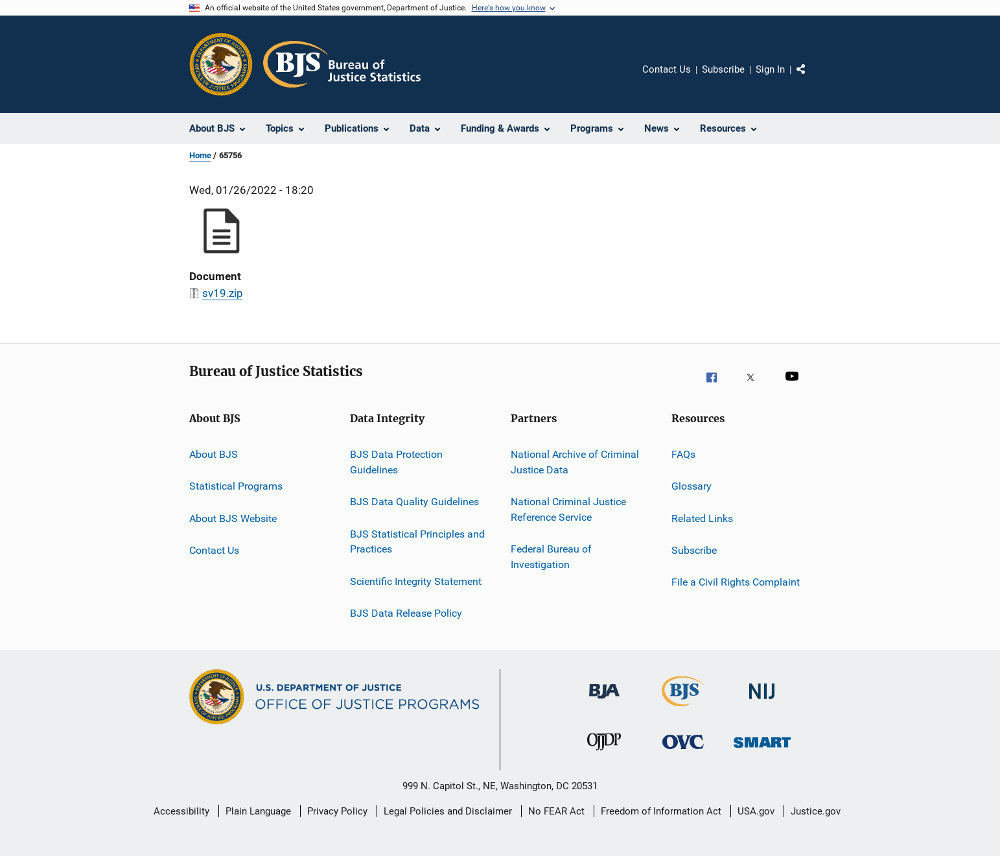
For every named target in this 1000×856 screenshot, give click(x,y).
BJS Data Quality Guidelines (414, 501)
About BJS (213, 454)
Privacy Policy (337, 811)
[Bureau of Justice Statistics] (683, 708)
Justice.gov (816, 811)
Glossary (691, 486)
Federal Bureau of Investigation (551, 557)
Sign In (770, 69)
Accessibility (181, 811)
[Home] (342, 64)
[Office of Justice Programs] (221, 64)
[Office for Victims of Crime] (683, 756)
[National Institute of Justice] (762, 705)
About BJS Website (233, 518)
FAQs (683, 454)
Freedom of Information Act (661, 811)
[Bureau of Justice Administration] (604, 705)
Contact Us (666, 69)
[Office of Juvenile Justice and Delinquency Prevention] (604, 756)
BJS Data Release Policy (406, 613)
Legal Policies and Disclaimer (448, 811)
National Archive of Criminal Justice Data (575, 462)
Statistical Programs (236, 486)
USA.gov (756, 811)
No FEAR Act (556, 811)
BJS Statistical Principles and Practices (417, 541)
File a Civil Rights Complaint (735, 582)
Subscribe (723, 69)
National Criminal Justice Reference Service (568, 509)
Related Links (702, 518)
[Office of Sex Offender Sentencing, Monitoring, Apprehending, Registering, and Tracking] (762, 756)
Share (811, 78)
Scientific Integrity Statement (416, 581)
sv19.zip (222, 293)
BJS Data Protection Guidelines (396, 462)
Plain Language (258, 811)
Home (200, 155)
